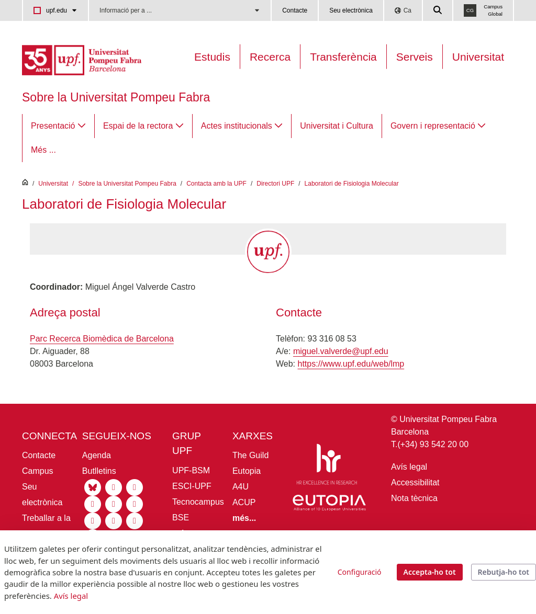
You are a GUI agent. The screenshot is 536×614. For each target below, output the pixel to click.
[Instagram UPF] (113, 486)
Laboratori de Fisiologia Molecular (352, 183)
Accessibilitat (415, 482)
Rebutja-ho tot (503, 572)
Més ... (43, 149)
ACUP (243, 502)
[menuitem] (58, 126)
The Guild (250, 455)
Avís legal (409, 466)
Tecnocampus (198, 501)
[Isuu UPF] (134, 520)
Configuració (360, 572)
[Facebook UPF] (134, 503)
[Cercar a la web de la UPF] (438, 10)
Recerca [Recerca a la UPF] (270, 57)
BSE (180, 517)
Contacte (294, 10)
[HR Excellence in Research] (327, 465)
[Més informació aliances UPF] (244, 518)
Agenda (96, 455)
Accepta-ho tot (430, 572)
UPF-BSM (191, 470)
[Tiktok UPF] (113, 503)
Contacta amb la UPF (216, 183)
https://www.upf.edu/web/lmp (351, 363)
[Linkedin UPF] (134, 486)
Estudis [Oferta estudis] (212, 57)
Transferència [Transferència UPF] (343, 57)
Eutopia (246, 471)
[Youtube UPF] (92, 503)
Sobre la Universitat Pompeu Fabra (116, 97)
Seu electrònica (351, 10)
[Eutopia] (329, 505)
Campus (37, 471)
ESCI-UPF (191, 486)
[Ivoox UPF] (113, 520)
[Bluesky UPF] (92, 486)
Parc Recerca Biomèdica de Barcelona (102, 338)
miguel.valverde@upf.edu (340, 351)
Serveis (414, 57)
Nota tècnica (414, 498)
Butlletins (99, 471)
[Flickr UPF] (92, 520)
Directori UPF (275, 183)
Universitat (478, 57)
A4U (240, 486)
